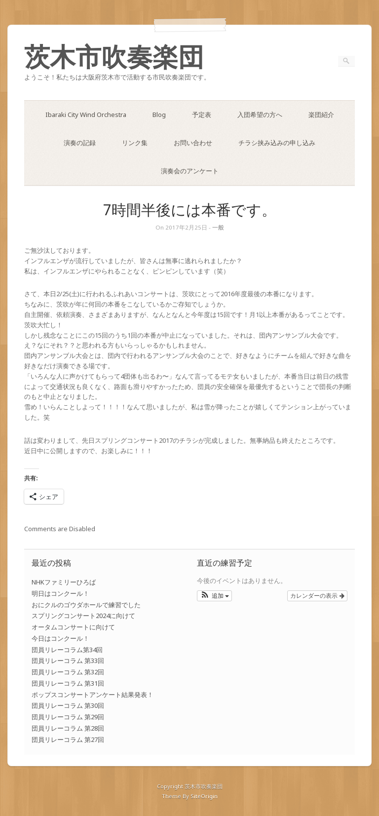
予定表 (201, 114)
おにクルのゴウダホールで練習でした (86, 604)
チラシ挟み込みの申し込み (276, 142)
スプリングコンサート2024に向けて (83, 615)
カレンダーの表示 (317, 595)
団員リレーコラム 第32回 (68, 671)
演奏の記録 (80, 142)
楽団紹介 (321, 114)
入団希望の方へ (259, 114)
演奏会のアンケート (190, 170)
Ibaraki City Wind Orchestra (85, 114)
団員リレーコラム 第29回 (68, 716)
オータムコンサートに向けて (73, 626)
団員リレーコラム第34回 (67, 649)
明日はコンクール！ (60, 593)
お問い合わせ (193, 142)
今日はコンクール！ (60, 638)
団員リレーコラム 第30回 (68, 705)
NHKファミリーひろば (64, 582)
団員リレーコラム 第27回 (68, 739)
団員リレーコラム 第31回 (68, 683)
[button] (214, 596)
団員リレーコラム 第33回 (68, 660)
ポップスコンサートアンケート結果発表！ (92, 694)
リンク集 (135, 142)
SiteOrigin (204, 796)
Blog (159, 114)
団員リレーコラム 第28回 (68, 728)
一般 (218, 227)
